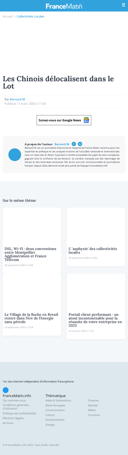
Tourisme (94, 415)
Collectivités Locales (30, 16)
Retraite (93, 405)
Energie (50, 424)
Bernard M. (18, 99)
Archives (8, 423)
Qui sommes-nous (14, 400)
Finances (93, 400)
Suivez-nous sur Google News (64, 120)
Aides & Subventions (58, 400)
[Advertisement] (64, 45)
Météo (92, 410)
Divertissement (54, 419)
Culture (50, 415)
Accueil (7, 16)
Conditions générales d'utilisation (16, 406)
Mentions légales (13, 418)
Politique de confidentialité (19, 413)
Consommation (55, 410)
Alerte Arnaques (55, 405)
